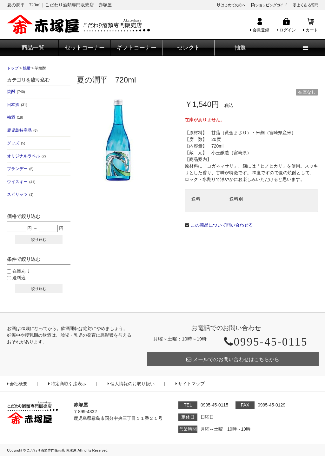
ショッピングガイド (269, 5)
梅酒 (15, 117)
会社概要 (17, 383)
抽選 (240, 47)
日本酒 (17, 104)
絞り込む (38, 239)
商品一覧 (33, 47)
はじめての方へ (233, 5)
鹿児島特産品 (22, 130)
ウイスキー (21, 181)
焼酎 (16, 91)
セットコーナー (85, 47)
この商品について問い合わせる (222, 225)
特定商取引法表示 (67, 383)
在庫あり (21, 271)
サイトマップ (190, 383)
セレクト (188, 47)
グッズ (16, 143)
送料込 (19, 277)
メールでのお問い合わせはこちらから (232, 359)
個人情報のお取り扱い (131, 383)
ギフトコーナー (136, 47)
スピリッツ (20, 194)
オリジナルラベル (26, 156)
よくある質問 (305, 5)
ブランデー (20, 168)
